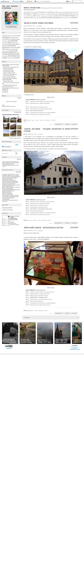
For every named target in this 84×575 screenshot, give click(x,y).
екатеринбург (4, 40)
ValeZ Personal (2, 8)
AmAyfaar (4, 174)
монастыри (12, 45)
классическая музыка (14, 162)
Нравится (68, 124)
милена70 (15, 200)
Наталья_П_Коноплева (7, 194)
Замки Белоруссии (7, 69)
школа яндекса (66, 17)
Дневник (74, 23)
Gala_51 (13, 175)
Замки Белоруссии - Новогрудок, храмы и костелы (42, 101)
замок (9, 40)
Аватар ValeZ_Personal (11, 18)
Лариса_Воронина (6, 190)
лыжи (3, 45)
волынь (54, 12)
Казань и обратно (7, 81)
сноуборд (13, 165)
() (62, 124)
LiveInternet (5, 1)
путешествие (15, 49)
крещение (8, 44)
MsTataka (14, 177)
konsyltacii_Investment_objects (9, 184)
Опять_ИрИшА (5, 196)
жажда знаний (5, 162)
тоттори (4, 54)
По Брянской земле (7, 71)
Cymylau (17, 174)
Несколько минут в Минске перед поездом (40, 114)
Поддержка (67, 1)
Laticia (7, 176)
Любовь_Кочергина (6, 191)
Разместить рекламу (75, 349)
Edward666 (4, 175)
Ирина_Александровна (7, 188)
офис (31, 15)
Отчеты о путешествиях (7, 77)
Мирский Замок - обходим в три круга (39, 205)
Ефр (19, 187)
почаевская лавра (43, 15)
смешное (13, 52)
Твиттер (4, 90)
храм (18, 56)
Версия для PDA (74, 346)
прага (11, 49)
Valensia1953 (15, 181)
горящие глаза (15, 161)
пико (3, 49)
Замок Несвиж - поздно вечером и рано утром (41, 108)
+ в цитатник (39, 25)
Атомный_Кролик (9, 186)
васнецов (46, 12)
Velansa (9, 182)
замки (74, 12)
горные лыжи (8, 161)
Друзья (8, 6)
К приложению (17, 112)
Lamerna (4, 176)
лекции (13, 44)
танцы (17, 52)
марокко (6, 45)
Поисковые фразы (14, 224)
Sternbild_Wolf (5, 181)
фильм (14, 54)
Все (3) (19, 97)
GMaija (9, 175)
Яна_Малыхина (5, 199)
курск (46, 13)
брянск (15, 35)
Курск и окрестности (7, 75)
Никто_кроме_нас (6, 195)
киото (6, 42)
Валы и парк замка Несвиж (36, 210)
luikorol (18, 184)
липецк (18, 44)
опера (18, 47)
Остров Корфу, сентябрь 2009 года (11, 82)
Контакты (75, 348)
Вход (23, 1)
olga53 (3, 186)
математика (8, 163)
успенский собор (36, 17)
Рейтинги (30, 1)
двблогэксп (61, 12)
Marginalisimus (16, 176)
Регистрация (16, 1)
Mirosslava (9, 177)
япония (17, 57)
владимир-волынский (14, 37)
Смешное (4, 92)
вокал (3, 161)
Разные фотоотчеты (7, 86)
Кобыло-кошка (16, 189)
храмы (4, 57)
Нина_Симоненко (15, 195)
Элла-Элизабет (10, 197)
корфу (13, 42)
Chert (13, 174)
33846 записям (46, 7)
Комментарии (14, 6)
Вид (69, 1)
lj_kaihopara (10, 209)
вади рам (42, 12)
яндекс (12, 57)
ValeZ (10, 181)
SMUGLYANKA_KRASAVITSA (9, 180)
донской (18, 39)
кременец (4, 44)
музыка (14, 47)
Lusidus (11, 176)
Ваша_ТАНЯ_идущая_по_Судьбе (10, 187)
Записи (3, 6)
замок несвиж (44, 220)
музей (11, 47)
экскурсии (42, 119)
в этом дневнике (7, 146)
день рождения (12, 39)
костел (16, 42)
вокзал (3, 39)
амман (25, 12)
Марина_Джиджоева (7, 193)
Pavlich (11, 179)
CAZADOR (9, 174)
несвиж (28, 119)
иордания (14, 40)
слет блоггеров (64, 15)
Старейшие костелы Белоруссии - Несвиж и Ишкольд (43, 112)
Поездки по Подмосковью (9, 74)
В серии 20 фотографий (14, 138)
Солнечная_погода (13, 196)
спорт (17, 165)
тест (3, 105)
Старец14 (4, 197)
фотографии (12, 56)
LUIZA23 (17, 175)
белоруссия (10, 35)
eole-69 (13, 183)
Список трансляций (7, 207)
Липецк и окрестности (8, 72)
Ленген (12, 190)
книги (10, 42)
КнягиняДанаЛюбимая (7, 189)
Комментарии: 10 (12, 106)
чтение (8, 57)
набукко (25, 15)
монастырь (5, 47)
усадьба (9, 54)
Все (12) (19, 159)
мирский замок (30, 310)
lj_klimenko (4, 209)
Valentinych (4, 182)
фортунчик (4, 201)
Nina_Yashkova (5, 179)
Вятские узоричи (7, 68)
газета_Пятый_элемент (7, 200)
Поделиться (74, 124)
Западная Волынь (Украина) (9, 67)
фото (17, 54)
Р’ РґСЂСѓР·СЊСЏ (12, 26)
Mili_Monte (4, 177)
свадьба (11, 51)
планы (7, 49)
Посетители (13, 223)
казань (3, 42)
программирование (6, 165)
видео (7, 37)
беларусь (5, 35)
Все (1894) (18, 171)
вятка (6, 39)
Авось (37, 1)
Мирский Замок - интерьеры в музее (38, 107)
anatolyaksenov (15, 182)
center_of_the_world (6, 183)
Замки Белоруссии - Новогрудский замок (40, 103)
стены (37, 119)
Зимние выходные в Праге (9, 85)
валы (33, 119)
